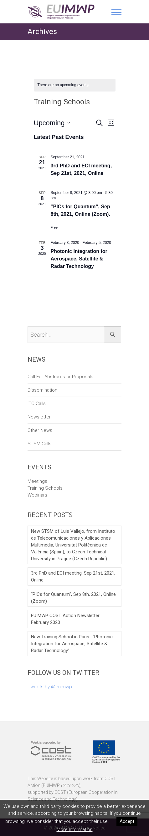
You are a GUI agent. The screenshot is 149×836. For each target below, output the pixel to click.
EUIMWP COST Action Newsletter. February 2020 (65, 619)
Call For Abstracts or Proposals (60, 376)
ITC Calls (37, 403)
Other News (40, 430)
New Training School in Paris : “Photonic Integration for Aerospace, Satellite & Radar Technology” (72, 643)
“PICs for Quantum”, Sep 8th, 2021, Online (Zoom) (73, 597)
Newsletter (39, 417)
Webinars (37, 495)
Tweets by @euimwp (50, 687)
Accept (127, 821)
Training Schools (45, 488)
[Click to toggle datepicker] (52, 123)
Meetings (37, 481)
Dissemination (42, 390)
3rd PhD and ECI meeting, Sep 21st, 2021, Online (73, 576)
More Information (75, 829)
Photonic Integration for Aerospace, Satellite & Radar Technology (79, 259)
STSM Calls (40, 444)
